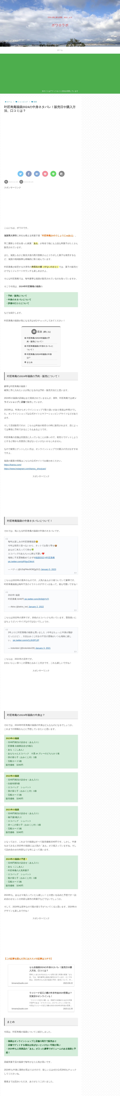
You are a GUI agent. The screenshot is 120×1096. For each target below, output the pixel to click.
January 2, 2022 (36, 607)
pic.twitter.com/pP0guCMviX (21, 561)
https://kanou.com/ (12, 465)
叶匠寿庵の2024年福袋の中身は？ (39, 356)
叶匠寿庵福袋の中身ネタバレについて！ (40, 347)
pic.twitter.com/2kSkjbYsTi (36, 599)
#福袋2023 (39, 557)
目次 (39, 331)
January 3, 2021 (43, 648)
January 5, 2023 (48, 569)
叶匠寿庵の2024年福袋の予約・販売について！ (38, 339)
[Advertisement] (60, 72)
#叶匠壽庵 (50, 557)
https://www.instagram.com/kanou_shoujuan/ (25, 469)
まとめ (29, 362)
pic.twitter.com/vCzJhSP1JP (26, 640)
